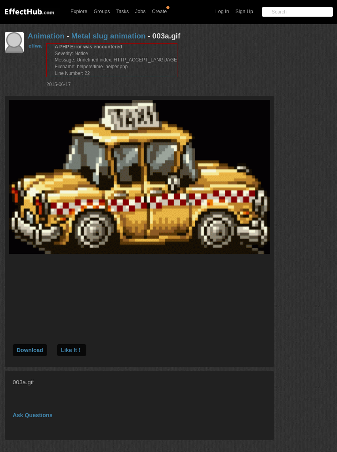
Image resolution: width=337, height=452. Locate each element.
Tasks (122, 11)
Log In (222, 11)
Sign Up (244, 11)
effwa (35, 46)
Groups (101, 11)
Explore (78, 11)
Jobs (140, 11)
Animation (46, 36)
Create (159, 11)
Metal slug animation (108, 36)
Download (30, 350)
